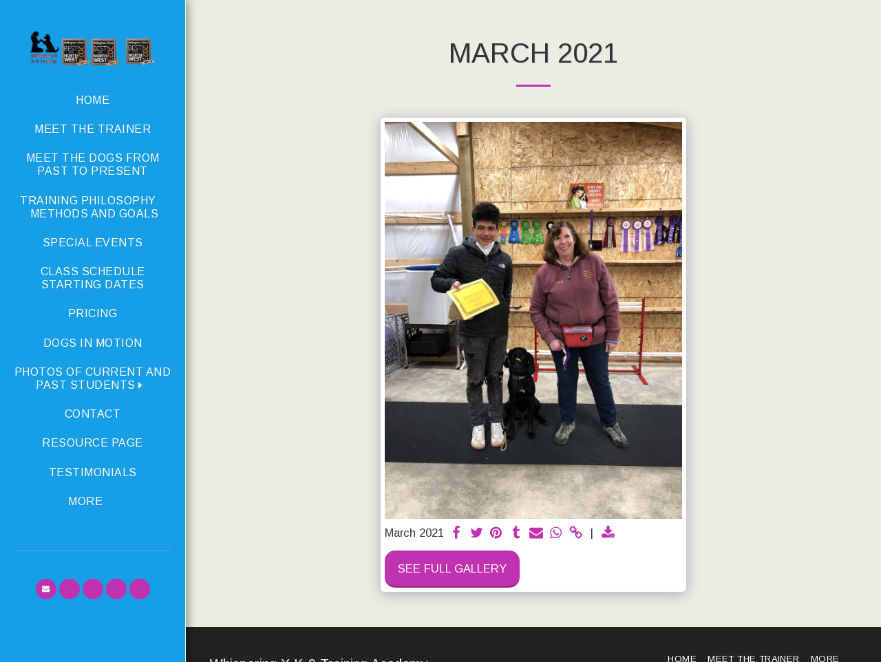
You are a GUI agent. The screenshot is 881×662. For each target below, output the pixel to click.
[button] (92, 378)
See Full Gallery (452, 568)
